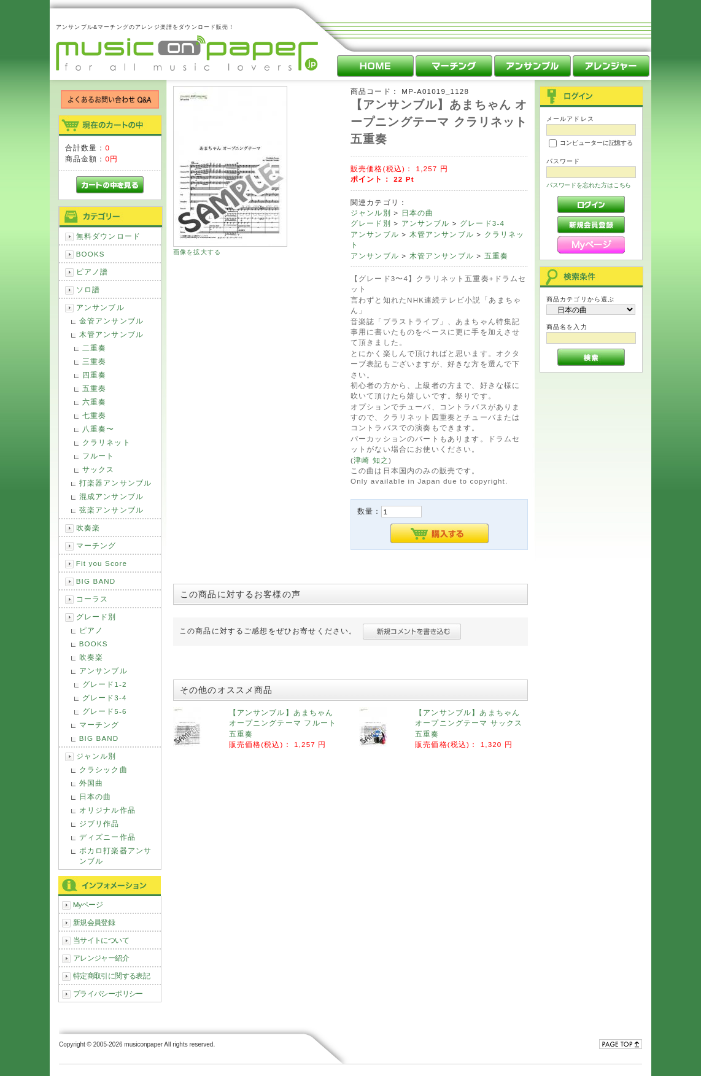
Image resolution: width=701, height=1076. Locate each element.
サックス (98, 469)
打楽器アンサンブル (115, 483)
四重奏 (94, 375)
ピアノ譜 (92, 272)
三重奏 (94, 361)
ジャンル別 (96, 756)
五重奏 (94, 388)
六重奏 (94, 402)
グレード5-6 (104, 711)
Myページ (88, 904)
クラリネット (106, 442)
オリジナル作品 (107, 810)
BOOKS (90, 254)
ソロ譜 (88, 289)
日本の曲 (95, 796)
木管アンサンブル (111, 334)
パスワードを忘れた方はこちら (589, 185)
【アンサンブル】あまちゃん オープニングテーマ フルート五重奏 (282, 723)
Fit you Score (101, 563)
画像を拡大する (197, 252)
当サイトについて (101, 940)
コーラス (92, 599)
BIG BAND (96, 581)
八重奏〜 (98, 429)
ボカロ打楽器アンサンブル (115, 855)
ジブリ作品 (99, 823)
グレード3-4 (104, 698)
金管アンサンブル (111, 321)
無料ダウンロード (108, 236)
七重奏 (94, 415)
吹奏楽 (88, 528)
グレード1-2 (104, 684)
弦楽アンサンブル (111, 510)
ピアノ (91, 630)
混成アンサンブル (111, 496)
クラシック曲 (103, 769)
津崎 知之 (371, 460)
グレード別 (96, 617)
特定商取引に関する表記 (111, 976)
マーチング (96, 545)
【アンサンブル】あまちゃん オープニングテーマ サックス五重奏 (468, 723)
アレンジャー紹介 (101, 958)
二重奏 (94, 348)
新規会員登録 (94, 922)
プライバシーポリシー (108, 993)
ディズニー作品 (107, 837)
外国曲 (91, 783)
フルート (98, 456)
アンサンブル (100, 307)
